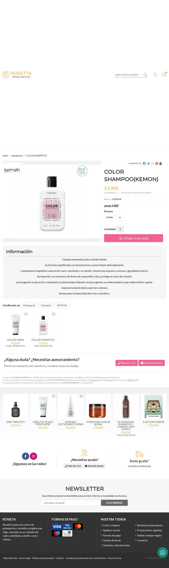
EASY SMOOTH (15, 422)
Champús (108, 380)
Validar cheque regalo (149, 535)
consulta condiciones (139, 466)
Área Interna (114, 558)
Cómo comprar (111, 525)
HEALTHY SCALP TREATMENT (43, 423)
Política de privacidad (43, 558)
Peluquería (94, 380)
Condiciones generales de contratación (86, 558)
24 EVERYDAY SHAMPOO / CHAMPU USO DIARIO (126, 426)
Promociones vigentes (149, 530)
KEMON (131, 380)
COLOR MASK (15, 339)
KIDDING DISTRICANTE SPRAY (71, 423)
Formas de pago (112, 535)
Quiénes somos (111, 530)
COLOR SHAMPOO (43, 339)
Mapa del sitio (10, 558)
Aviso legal (24, 558)
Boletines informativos (150, 525)
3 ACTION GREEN (153, 422)
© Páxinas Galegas (155, 558)
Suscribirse (114, 502)
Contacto (142, 540)
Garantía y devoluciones (116, 545)
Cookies (59, 558)
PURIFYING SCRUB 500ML (98, 423)
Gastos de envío (112, 540)
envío (119, 193)
